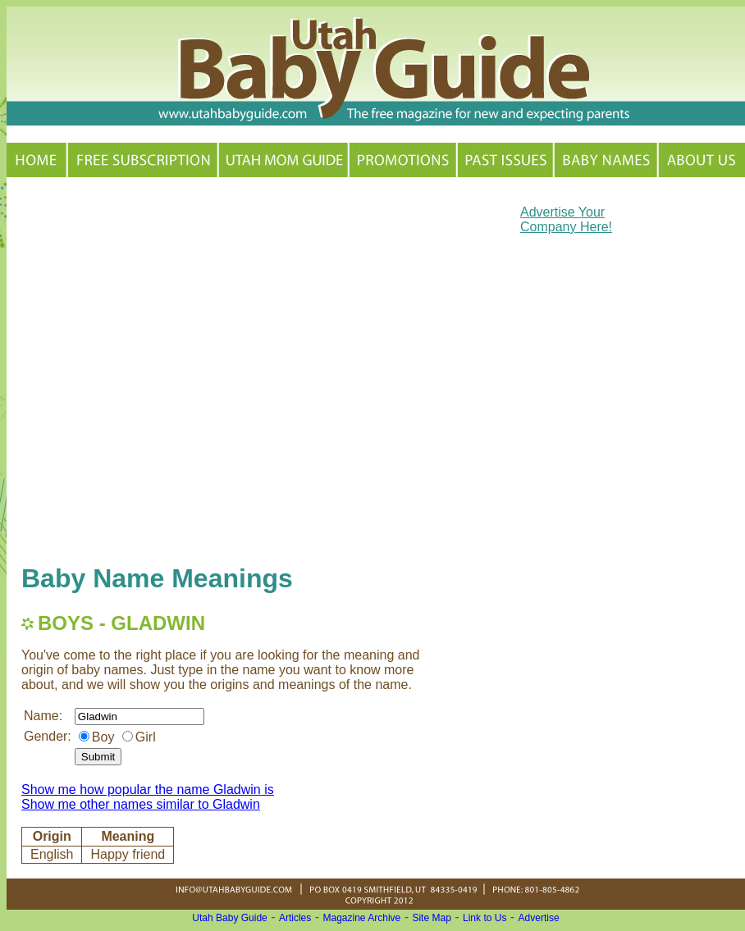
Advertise (539, 918)
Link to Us (484, 918)
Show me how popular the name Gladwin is (147, 789)
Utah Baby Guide (229, 918)
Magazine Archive (362, 918)
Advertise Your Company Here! (566, 219)
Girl (145, 737)
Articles (295, 918)
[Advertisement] (177, 369)
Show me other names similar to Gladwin (140, 804)
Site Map (431, 918)
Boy (103, 737)
